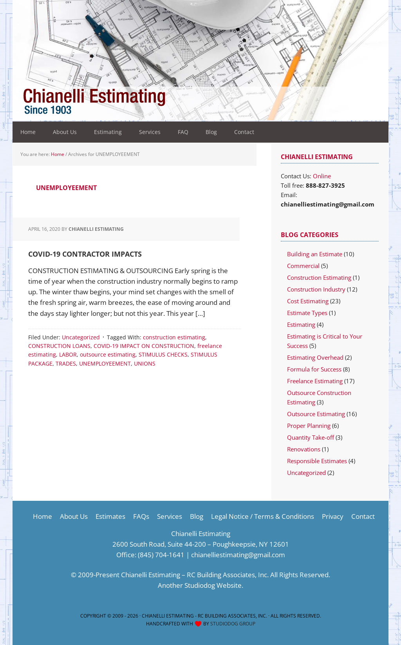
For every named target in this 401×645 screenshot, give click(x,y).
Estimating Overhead (315, 357)
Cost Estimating (308, 301)
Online (322, 176)
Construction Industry (316, 289)
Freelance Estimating (315, 381)
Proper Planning (309, 425)
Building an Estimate (314, 254)
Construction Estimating (319, 277)
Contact (363, 516)
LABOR (68, 354)
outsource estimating (107, 354)
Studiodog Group (232, 623)
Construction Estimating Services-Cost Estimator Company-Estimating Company (125, 101)
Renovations (303, 449)
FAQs (141, 516)
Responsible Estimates (317, 461)
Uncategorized (81, 337)
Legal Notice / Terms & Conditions (262, 516)
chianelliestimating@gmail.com (238, 554)
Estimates (110, 516)
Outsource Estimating (316, 414)
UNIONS (144, 363)
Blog (196, 516)
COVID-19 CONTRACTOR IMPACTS (85, 254)
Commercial (303, 266)
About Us (74, 516)
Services (169, 516)
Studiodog (199, 585)
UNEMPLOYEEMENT (105, 363)
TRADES (66, 363)
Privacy (332, 516)
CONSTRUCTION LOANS (59, 346)
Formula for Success (314, 369)
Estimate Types (307, 313)
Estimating (301, 324)
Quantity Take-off (310, 437)
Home (42, 516)
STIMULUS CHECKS (163, 354)
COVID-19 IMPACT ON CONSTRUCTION (144, 346)
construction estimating (174, 337)
